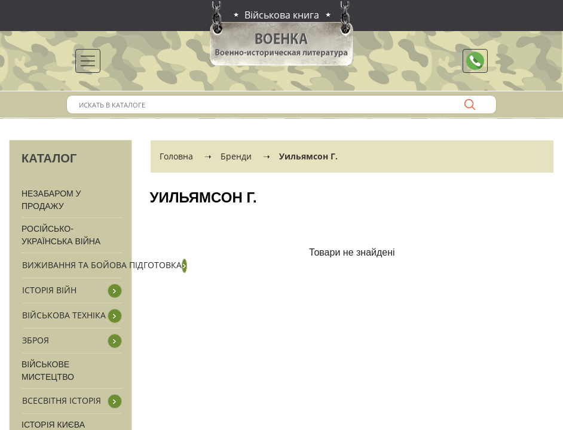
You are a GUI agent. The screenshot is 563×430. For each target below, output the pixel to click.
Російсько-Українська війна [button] (61, 235)
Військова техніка (64, 315)
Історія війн (49, 290)
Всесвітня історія (61, 400)
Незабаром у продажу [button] (51, 200)
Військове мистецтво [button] (48, 371)
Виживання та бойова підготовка (102, 265)
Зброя (35, 340)
